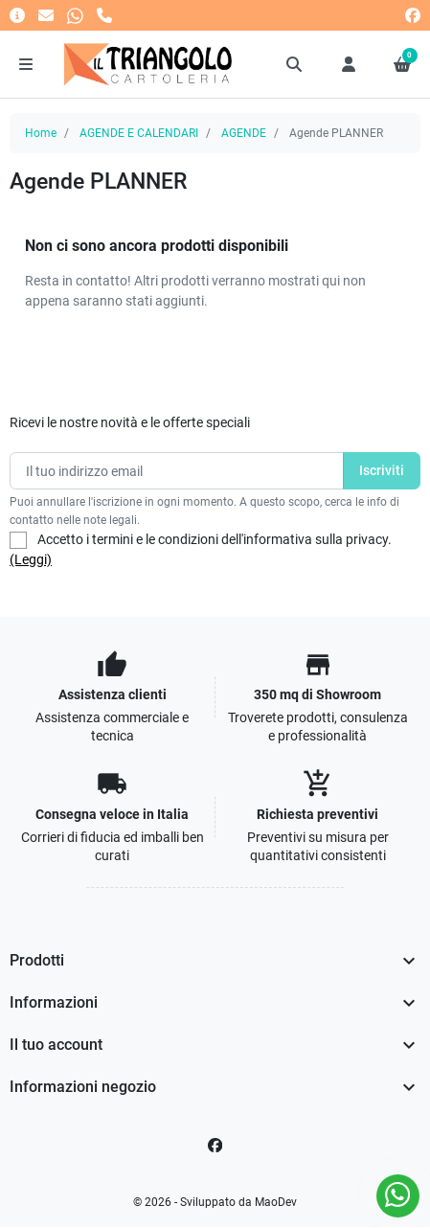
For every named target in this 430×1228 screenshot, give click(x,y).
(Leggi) (31, 559)
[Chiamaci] (104, 15)
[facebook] (412, 15)
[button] (295, 64)
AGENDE (243, 133)
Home (41, 133)
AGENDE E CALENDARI (138, 133)
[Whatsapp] (75, 15)
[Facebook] (215, 1145)
